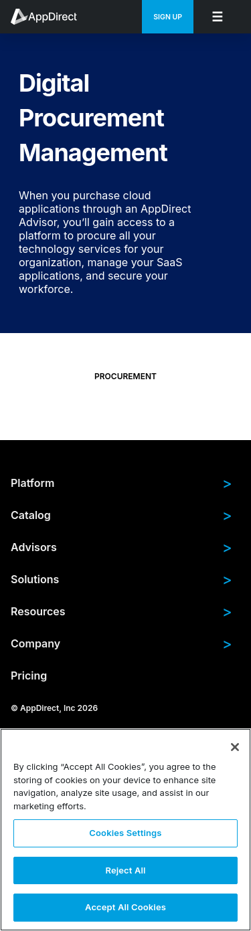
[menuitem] (51, 16)
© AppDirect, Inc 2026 (54, 708)
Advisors (121, 547)
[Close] (235, 747)
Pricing (29, 675)
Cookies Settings (125, 832)
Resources (121, 611)
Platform (121, 483)
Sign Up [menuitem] (167, 17)
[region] (125, 829)
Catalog (121, 515)
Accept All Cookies (125, 907)
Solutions (121, 579)
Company (121, 643)
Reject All (125, 870)
